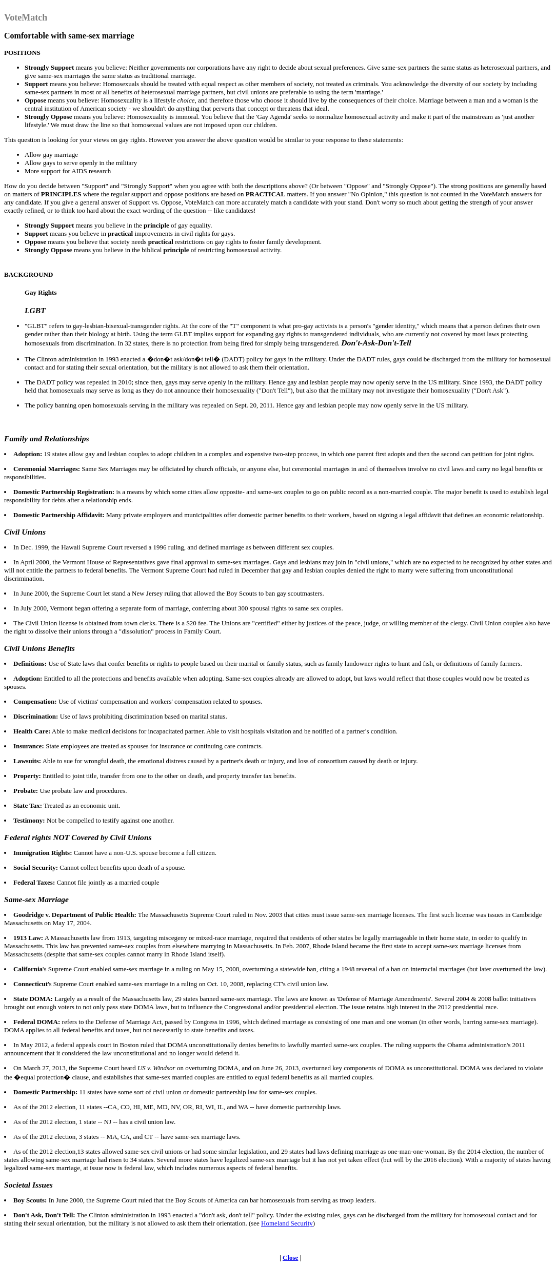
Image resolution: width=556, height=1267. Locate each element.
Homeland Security (287, 1223)
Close (290, 1257)
